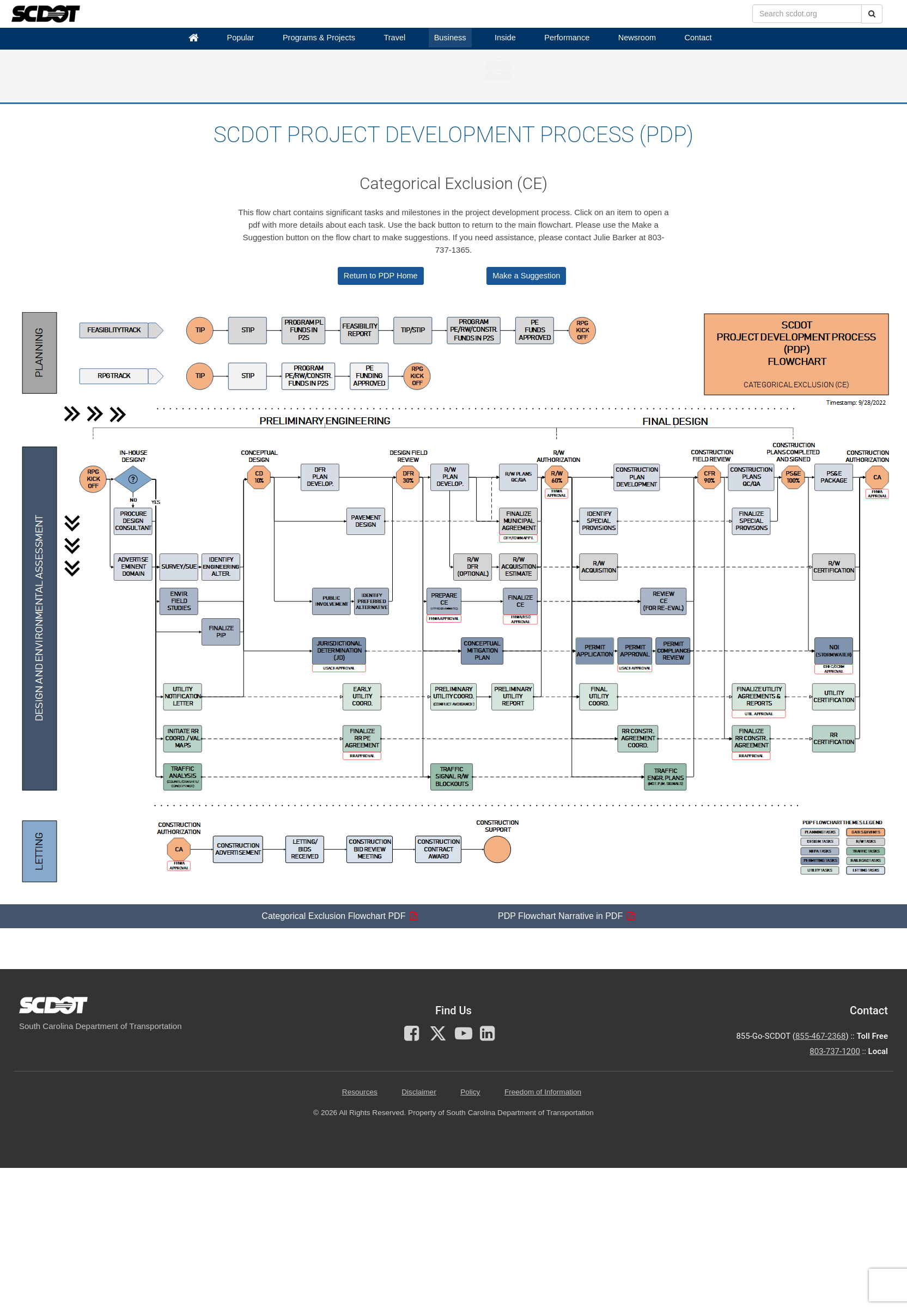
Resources (360, 1092)
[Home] (193, 37)
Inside (505, 37)
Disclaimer (418, 1092)
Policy (470, 1092)
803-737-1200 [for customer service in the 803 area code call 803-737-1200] (834, 1051)
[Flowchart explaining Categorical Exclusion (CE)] (457, 600)
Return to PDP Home (381, 275)
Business (450, 37)
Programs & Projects (319, 37)
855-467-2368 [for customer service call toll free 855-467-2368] (820, 1036)
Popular (240, 37)
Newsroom (637, 37)
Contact (698, 37)
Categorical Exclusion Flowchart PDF (333, 916)
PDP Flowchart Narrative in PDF (560, 916)
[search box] (807, 13)
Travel (394, 37)
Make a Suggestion (526, 275)
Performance (566, 37)
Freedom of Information (542, 1092)
